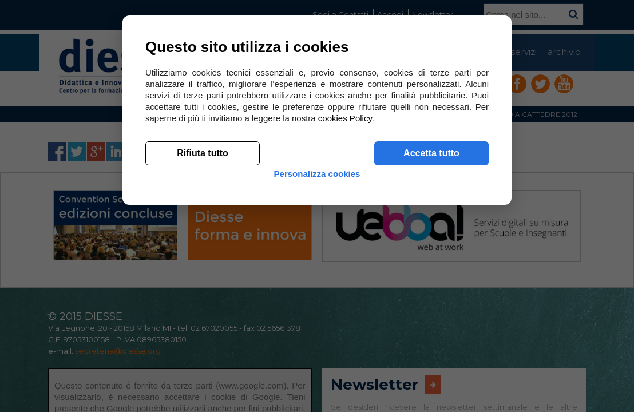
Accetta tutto (431, 321)
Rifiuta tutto (202, 321)
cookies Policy (345, 286)
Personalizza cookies (317, 350)
